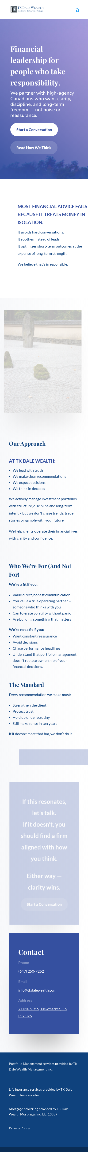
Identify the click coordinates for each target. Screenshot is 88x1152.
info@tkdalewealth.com (37, 990)
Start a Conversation (34, 129)
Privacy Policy (19, 1128)
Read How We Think (33, 147)
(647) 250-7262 (31, 971)
